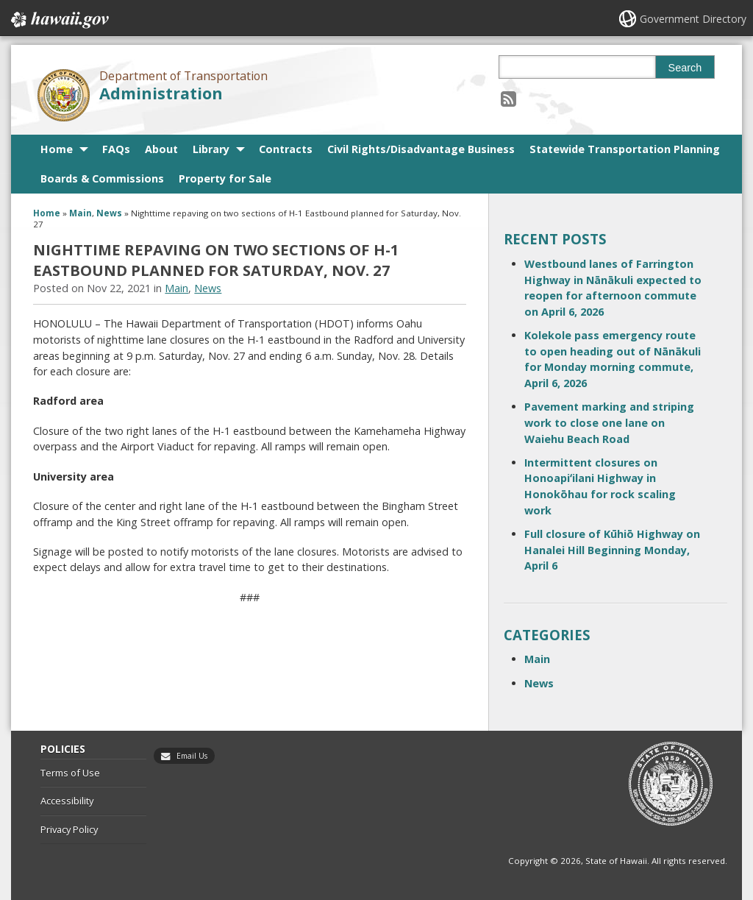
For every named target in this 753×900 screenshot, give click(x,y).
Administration (161, 93)
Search (685, 68)
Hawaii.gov (58, 20)
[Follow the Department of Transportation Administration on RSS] (508, 98)
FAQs (116, 149)
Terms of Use (70, 772)
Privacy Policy (69, 829)
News (109, 213)
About (161, 149)
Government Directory (693, 19)
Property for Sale (225, 178)
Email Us (191, 756)
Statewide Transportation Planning (624, 149)
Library (211, 149)
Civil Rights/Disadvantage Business (421, 149)
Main (80, 213)
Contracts (286, 149)
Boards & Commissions (102, 178)
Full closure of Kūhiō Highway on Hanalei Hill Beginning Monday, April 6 (612, 550)
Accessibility (66, 800)
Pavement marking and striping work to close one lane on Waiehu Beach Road (609, 422)
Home (56, 149)
